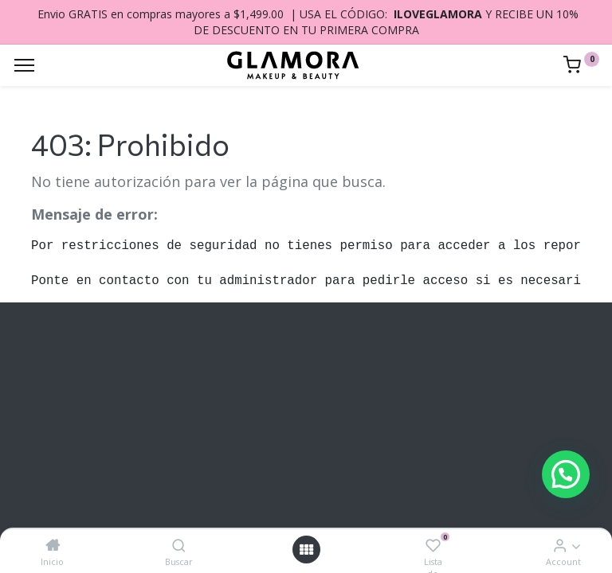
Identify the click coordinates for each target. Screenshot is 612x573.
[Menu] (24, 65)
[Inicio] (52, 545)
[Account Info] (559, 545)
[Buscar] (178, 545)
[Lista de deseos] (433, 545)
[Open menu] (306, 549)
